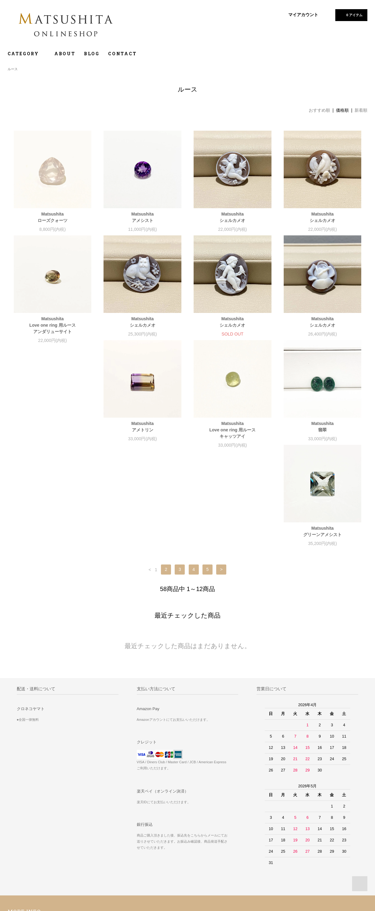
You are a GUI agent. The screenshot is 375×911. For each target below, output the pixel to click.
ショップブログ (144, 834)
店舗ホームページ (266, 851)
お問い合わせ (22, 877)
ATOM (148, 851)
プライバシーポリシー (29, 868)
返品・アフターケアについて (275, 834)
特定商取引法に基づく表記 (33, 860)
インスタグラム (264, 843)
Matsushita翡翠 (232, 433)
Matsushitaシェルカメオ (232, 217)
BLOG (92, 53)
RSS (135, 851)
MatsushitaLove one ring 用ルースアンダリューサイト (52, 325)
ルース (13, 69)
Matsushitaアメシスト (142, 217)
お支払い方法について (29, 843)
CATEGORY (27, 53)
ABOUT (64, 53)
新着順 (361, 110)
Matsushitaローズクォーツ (52, 217)
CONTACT (122, 53)
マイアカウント (303, 14)
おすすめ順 (319, 110)
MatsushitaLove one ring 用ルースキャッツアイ (142, 436)
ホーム (16, 834)
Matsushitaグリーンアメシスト (322, 433)
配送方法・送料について (31, 851)
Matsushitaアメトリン (52, 433)
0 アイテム (350, 14)
